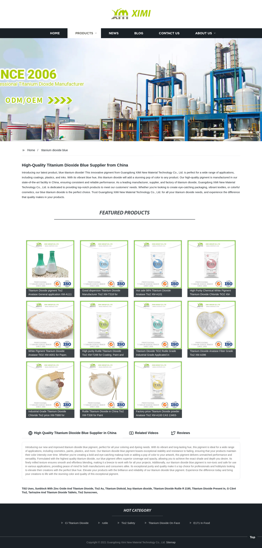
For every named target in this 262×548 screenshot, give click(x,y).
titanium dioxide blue (54, 150)
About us (203, 33)
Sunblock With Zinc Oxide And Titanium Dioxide (64, 488)
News (114, 33)
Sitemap (170, 542)
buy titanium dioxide (139, 488)
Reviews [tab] (180, 433)
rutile (110, 522)
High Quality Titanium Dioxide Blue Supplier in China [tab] (72, 433)
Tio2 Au (99, 488)
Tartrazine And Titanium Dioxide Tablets (52, 492)
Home (55, 33)
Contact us (169, 33)
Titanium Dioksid (115, 488)
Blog (138, 33)
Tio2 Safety (133, 522)
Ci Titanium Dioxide (82, 522)
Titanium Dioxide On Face (169, 522)
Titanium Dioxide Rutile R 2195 (171, 488)
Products (84, 33)
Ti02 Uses (28, 488)
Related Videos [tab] (143, 433)
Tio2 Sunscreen (87, 492)
